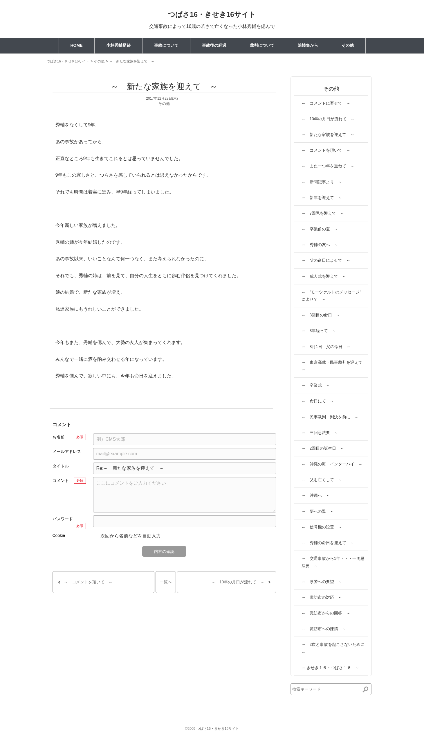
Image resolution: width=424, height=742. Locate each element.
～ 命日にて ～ (318, 401)
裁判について (262, 45)
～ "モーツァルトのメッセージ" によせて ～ (333, 296)
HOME (77, 45)
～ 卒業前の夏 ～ (320, 229)
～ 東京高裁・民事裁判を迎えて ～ (334, 366)
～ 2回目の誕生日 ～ (323, 448)
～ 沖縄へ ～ (316, 495)
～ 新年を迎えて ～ (322, 197)
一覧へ (166, 582)
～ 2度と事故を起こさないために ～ (335, 648)
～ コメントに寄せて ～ (326, 103)
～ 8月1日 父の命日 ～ (326, 346)
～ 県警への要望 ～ (322, 581)
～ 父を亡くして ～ (322, 479)
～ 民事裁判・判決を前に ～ (330, 417)
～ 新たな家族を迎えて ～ (131, 61)
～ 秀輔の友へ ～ (320, 244)
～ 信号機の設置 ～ (322, 527)
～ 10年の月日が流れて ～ (328, 119)
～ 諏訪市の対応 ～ (322, 597)
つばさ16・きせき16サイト (212, 14)
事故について (166, 45)
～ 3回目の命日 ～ (321, 315)
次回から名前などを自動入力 (127, 536)
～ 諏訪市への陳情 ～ (324, 628)
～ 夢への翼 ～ (318, 511)
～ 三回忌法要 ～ (320, 432)
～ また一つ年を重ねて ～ (328, 166)
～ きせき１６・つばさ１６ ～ (331, 667)
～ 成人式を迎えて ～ (324, 276)
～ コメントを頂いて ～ (326, 150)
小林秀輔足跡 (118, 45)
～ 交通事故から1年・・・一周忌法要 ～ (333, 562)
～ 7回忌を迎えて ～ (323, 213)
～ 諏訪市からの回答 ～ (326, 613)
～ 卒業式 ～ (316, 385)
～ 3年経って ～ (319, 330)
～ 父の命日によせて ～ (326, 260)
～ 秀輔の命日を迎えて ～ (328, 542)
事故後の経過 (214, 45)
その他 (348, 45)
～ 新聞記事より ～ (322, 182)
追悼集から (308, 45)
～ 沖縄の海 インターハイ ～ (332, 464)
